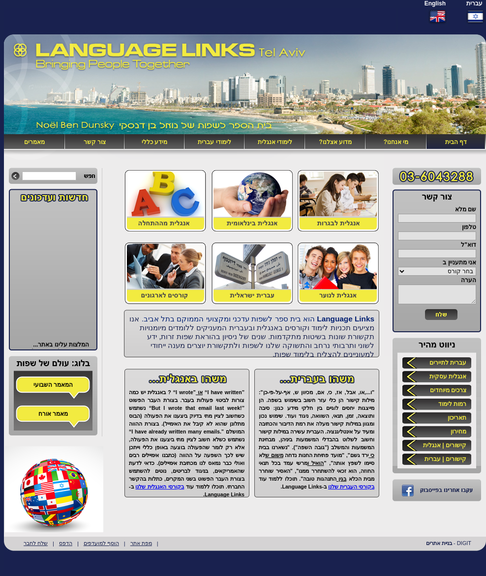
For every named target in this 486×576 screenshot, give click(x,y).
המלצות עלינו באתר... (61, 346)
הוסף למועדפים (101, 543)
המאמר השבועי (53, 384)
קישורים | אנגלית (444, 445)
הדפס (65, 543)
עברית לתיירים (447, 362)
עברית (474, 3)
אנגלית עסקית (447, 376)
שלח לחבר (36, 543)
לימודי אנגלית (275, 142)
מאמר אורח (53, 413)
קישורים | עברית (445, 459)
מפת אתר (141, 543)
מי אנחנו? (396, 142)
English (435, 3)
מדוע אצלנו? (335, 142)
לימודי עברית (214, 142)
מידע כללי (154, 142)
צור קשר (95, 142)
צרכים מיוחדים (448, 390)
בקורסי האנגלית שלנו (159, 487)
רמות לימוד (452, 404)
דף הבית (456, 142)
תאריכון (457, 417)
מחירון (458, 431)
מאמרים (34, 142)
